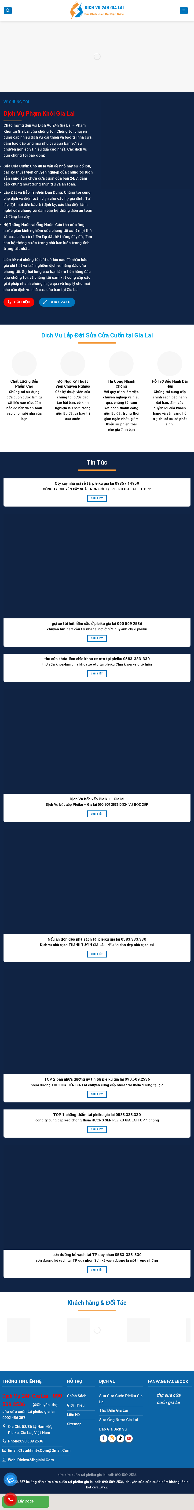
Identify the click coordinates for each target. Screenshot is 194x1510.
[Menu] (184, 11)
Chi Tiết (97, 498)
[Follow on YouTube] (129, 1438)
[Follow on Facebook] (103, 1438)
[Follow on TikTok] (120, 1438)
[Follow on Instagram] (112, 1438)
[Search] (8, 11)
